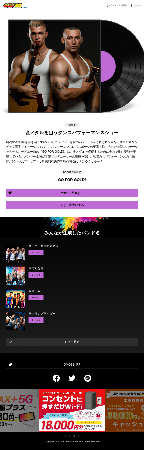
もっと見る (72, 341)
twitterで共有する (72, 193)
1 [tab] (65, 436)
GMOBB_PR (72, 364)
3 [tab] (74, 436)
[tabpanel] (72, 411)
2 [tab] (70, 436)
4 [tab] (78, 436)
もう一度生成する (72, 205)
